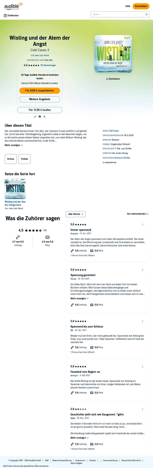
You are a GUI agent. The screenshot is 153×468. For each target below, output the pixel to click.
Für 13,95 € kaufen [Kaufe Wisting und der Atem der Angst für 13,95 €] (40, 110)
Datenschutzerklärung (62, 460)
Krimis (10, 159)
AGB (47, 460)
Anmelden (141, 6)
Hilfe (127, 6)
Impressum (80, 460)
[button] (35, 117)
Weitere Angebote (39, 99)
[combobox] (120, 14)
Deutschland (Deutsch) (131, 460)
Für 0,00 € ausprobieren (39, 90)
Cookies (92, 460)
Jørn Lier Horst (16, 208)
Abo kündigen (76, 463)
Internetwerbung (110, 460)
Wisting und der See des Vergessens (15, 203)
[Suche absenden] (146, 14)
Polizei (24, 159)
